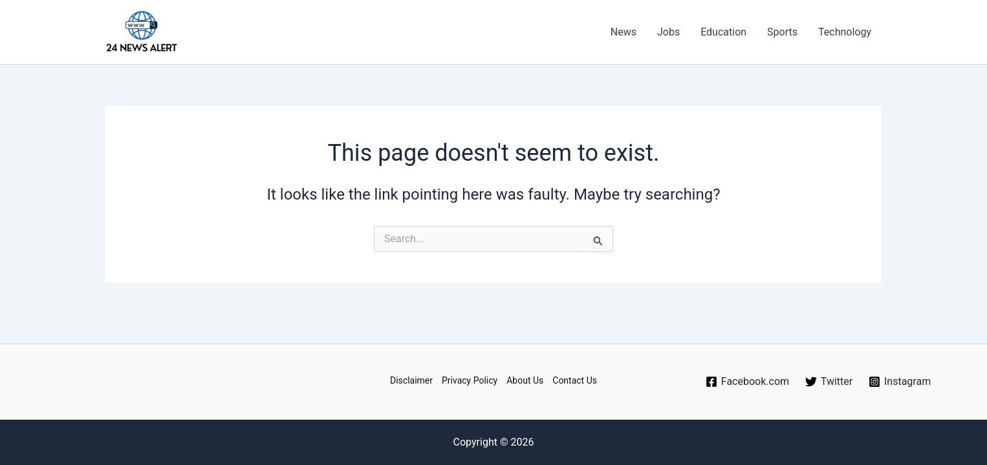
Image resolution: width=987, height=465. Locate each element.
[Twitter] (828, 382)
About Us (524, 380)
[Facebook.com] (747, 382)
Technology (844, 32)
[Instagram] (900, 382)
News (623, 32)
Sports (782, 32)
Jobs (668, 32)
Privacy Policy (469, 380)
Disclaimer (411, 380)
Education (723, 32)
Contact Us (574, 380)
